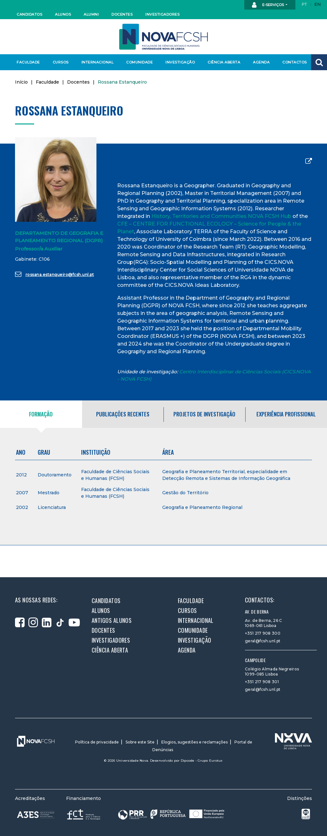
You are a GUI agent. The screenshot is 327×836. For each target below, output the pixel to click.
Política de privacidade (97, 742)
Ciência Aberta (224, 62)
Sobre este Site (140, 742)
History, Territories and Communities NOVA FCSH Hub (221, 216)
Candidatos (29, 14)
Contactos (294, 62)
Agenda (261, 62)
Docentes (122, 14)
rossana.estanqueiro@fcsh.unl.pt (54, 274)
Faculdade (28, 62)
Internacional (97, 62)
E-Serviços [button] (268, 5)
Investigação (180, 62)
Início (21, 82)
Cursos (61, 62)
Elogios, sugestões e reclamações (194, 742)
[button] (319, 62)
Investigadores (162, 14)
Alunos (63, 14)
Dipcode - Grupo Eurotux (202, 760)
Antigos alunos (112, 620)
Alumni (91, 14)
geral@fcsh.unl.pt (262, 640)
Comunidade (139, 62)
